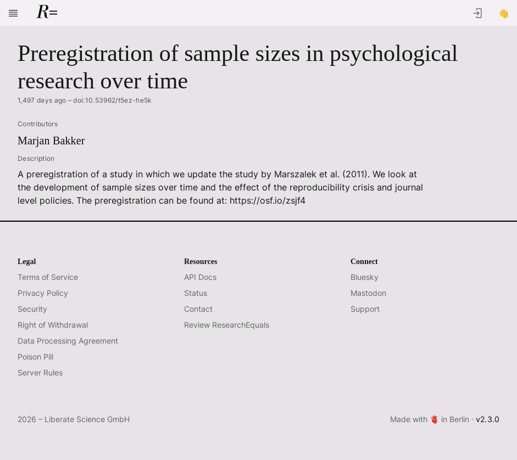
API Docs (200, 277)
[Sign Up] (504, 13)
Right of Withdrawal (53, 324)
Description (36, 158)
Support (365, 308)
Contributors (38, 124)
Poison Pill (35, 356)
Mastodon (368, 293)
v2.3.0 (487, 419)
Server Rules (40, 372)
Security (32, 308)
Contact (198, 308)
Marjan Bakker (51, 140)
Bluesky (365, 277)
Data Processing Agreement (68, 340)
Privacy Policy (43, 293)
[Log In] (477, 13)
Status (195, 293)
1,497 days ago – (85, 100)
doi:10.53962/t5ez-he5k (112, 100)
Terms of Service (48, 277)
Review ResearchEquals (226, 324)
